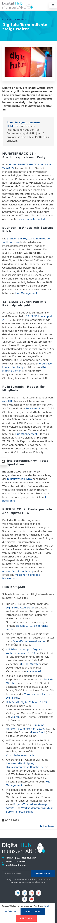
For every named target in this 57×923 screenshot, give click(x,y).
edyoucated (33, 671)
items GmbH (38, 732)
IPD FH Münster (30, 664)
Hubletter (21, 20)
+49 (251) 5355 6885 (15, 861)
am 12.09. (38, 728)
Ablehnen (26, 918)
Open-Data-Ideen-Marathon (29, 641)
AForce (15, 716)
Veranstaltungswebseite (20, 755)
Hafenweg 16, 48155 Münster (20, 858)
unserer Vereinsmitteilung (18, 571)
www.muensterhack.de (32, 219)
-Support (30, 811)
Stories (6, 20)
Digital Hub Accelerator (20, 607)
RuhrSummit (33, 408)
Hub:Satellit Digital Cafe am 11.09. (27, 702)
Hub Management (26, 293)
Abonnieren (42, 873)
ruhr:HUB (8, 401)
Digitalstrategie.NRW (19, 479)
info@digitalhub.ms (15, 865)
